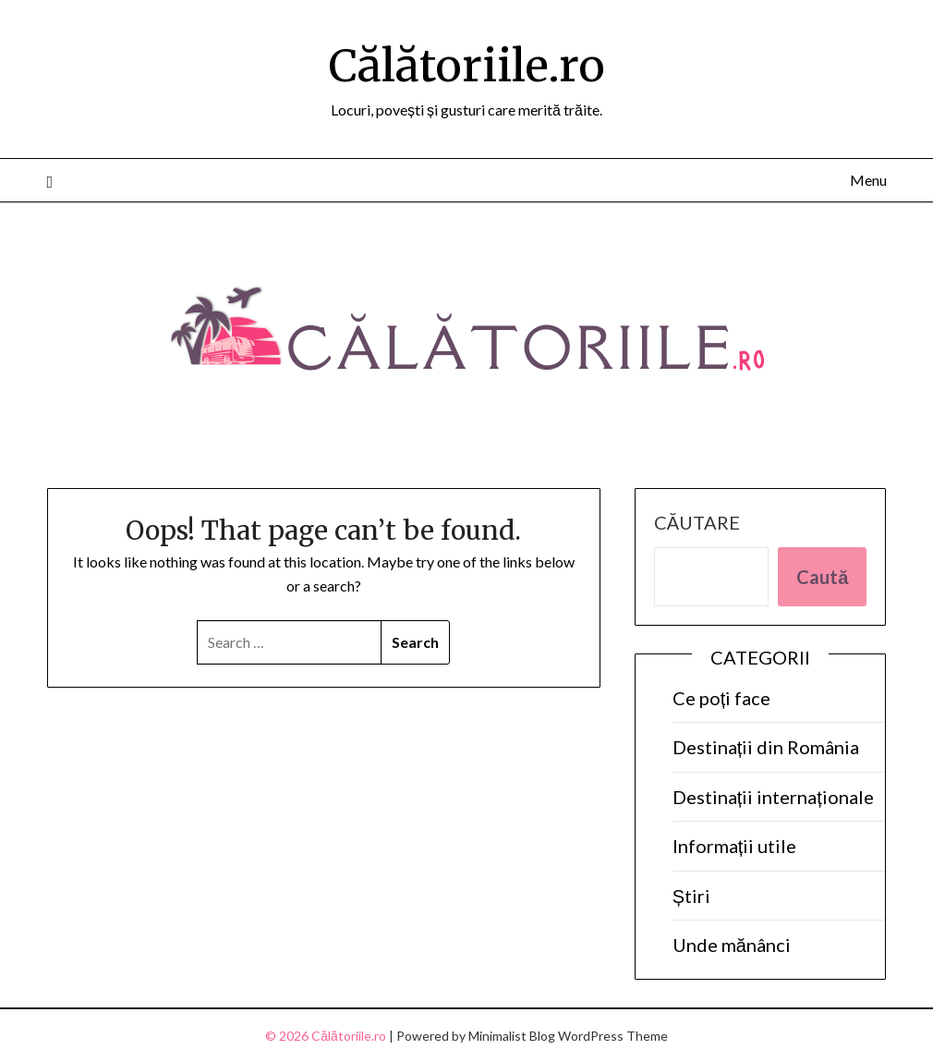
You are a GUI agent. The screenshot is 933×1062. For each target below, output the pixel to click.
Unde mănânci (731, 945)
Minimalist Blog (511, 1036)
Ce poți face (721, 698)
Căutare (697, 522)
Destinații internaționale (773, 797)
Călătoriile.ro (467, 65)
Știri (691, 896)
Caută (822, 577)
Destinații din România (766, 747)
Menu (868, 180)
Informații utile (734, 846)
